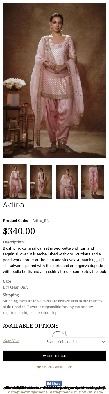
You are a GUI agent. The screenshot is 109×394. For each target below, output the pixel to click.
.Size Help (11, 341)
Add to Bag (54, 356)
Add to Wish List (54, 367)
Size (50, 342)
